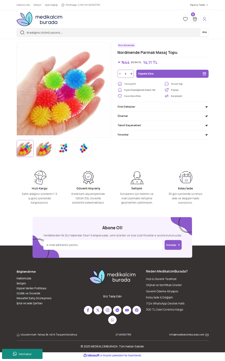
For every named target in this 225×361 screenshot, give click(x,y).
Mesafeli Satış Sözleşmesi (34, 298)
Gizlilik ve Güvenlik (28, 293)
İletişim (21, 283)
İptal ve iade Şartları (30, 303)
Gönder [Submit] (173, 245)
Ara (204, 32)
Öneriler (122, 116)
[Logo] (39, 19)
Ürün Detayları (126, 107)
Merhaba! (22, 354)
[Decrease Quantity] (119, 74)
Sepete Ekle (172, 74)
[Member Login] (204, 19)
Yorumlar (123, 135)
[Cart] (193, 19)
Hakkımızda (24, 278)
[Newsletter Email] (101, 245)
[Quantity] (125, 74)
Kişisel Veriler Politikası (31, 288)
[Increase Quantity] (132, 74)
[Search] (113, 32)
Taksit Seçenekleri (129, 126)
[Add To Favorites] (139, 96)
